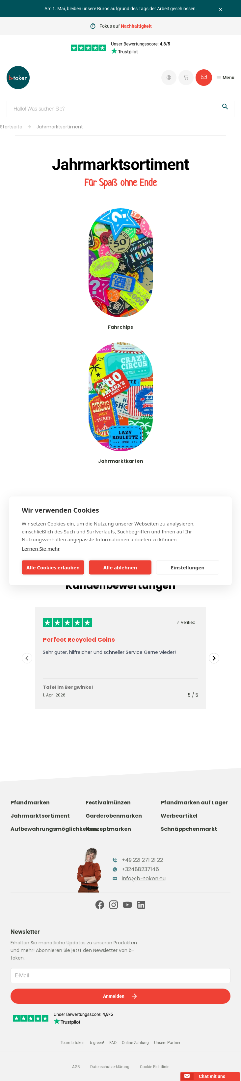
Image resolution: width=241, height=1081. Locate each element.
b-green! (97, 1042)
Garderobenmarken (114, 816)
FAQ (113, 1042)
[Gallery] (120, 658)
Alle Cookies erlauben (53, 567)
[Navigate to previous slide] (27, 658)
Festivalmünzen (108, 802)
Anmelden (120, 996)
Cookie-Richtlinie (154, 1066)
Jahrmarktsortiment (60, 126)
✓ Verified (186, 622)
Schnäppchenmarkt (189, 829)
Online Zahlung (135, 1042)
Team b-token (73, 1042)
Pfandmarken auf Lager (194, 802)
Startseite (11, 126)
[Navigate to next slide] (214, 658)
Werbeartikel (179, 816)
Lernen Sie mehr (41, 548)
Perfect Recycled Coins (79, 639)
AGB (76, 1066)
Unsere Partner (167, 1042)
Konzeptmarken (108, 829)
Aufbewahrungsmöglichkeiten (54, 829)
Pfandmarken (30, 802)
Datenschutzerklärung (109, 1066)
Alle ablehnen (120, 567)
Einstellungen (187, 567)
